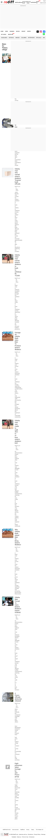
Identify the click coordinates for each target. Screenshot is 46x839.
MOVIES (18, 31)
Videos (32, 829)
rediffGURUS (33, 2)
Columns (23, 37)
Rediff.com (15, 834)
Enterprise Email (24, 2)
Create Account (43, 2)
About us (19, 837)
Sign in (44, 0)
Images (17, 37)
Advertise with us (23, 834)
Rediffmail (17, 2)
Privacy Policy (37, 834)
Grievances (31, 837)
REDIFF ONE (10, 34)
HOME (2, 31)
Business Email (29, 2)
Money (21, 2)
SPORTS (29, 31)
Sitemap (43, 834)
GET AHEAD (3, 34)
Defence (11, 37)
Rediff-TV (37, 2)
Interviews (31, 37)
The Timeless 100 (39, 829)
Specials (38, 37)
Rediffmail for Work (7, 829)
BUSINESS (12, 31)
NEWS (6, 31)
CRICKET (23, 31)
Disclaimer (30, 834)
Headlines (4, 37)
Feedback (14, 837)
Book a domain (15, 829)
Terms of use (25, 837)
